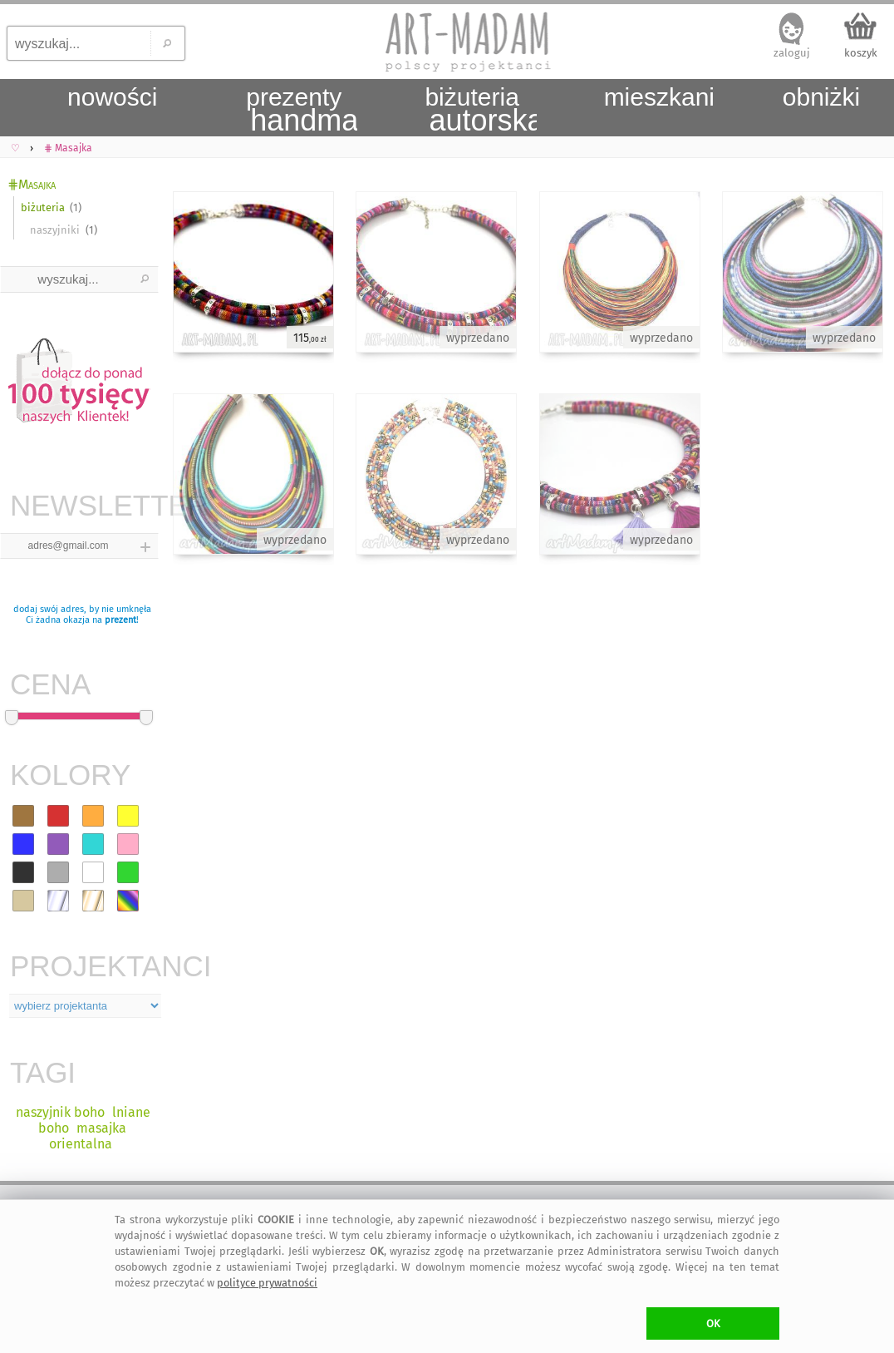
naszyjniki (55, 230)
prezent (120, 620)
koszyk (860, 53)
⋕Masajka (31, 184)
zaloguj (792, 53)
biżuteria (43, 207)
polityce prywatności (267, 1282)
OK (713, 1323)
